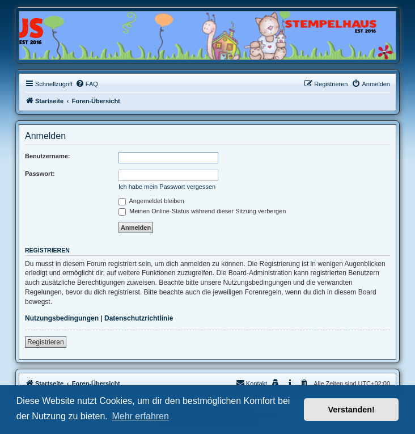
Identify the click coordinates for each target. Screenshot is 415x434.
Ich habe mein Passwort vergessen (166, 186)
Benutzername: (47, 156)
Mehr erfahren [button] (140, 416)
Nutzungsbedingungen (62, 318)
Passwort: (40, 173)
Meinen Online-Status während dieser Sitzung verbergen (202, 211)
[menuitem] (86, 84)
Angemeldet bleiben (151, 200)
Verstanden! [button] (351, 409)
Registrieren (45, 342)
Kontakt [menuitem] (251, 383)
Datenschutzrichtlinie (138, 318)
